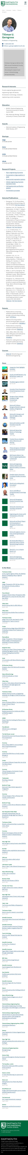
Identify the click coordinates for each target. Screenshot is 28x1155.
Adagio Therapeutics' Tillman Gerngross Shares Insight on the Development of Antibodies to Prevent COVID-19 (12, 640)
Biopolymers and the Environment (11, 1106)
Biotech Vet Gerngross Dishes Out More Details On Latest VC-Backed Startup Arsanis (12, 834)
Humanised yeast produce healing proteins (13, 990)
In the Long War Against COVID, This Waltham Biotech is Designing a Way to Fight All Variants (14, 575)
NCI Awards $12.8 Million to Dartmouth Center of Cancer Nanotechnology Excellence (17, 542)
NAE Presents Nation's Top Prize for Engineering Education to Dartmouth (18, 457)
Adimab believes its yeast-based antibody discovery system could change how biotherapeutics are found (12, 1016)
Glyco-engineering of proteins (14, 172)
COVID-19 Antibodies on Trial (9, 676)
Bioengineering (6, 1050)
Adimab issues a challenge (9, 728)
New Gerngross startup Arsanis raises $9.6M (13, 843)
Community (8, 10)
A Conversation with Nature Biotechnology (13, 660)
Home (3, 10)
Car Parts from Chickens (8, 944)
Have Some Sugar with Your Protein (11, 983)
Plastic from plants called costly (10, 859)
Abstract (9, 227)
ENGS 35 (8, 354)
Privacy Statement (10, 1143)
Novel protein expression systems (15, 179)
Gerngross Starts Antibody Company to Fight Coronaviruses (16, 398)
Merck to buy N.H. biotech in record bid (12, 912)
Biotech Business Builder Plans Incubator (12, 612)
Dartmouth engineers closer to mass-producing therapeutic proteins (17, 533)
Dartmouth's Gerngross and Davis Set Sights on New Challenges (17, 416)
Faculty (14, 10)
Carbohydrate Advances (8, 1025)
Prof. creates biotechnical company (11, 1099)
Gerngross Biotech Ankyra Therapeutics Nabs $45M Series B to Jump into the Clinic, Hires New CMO (13, 596)
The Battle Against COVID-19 (17, 382)
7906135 (19, 329)
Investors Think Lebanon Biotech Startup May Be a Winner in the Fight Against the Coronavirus (13, 684)
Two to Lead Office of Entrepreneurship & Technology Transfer (18, 492)
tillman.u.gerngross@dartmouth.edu (13, 46)
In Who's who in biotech (8, 873)
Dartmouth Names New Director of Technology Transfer (16, 432)
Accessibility (16, 1143)
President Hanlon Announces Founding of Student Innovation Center (18, 476)
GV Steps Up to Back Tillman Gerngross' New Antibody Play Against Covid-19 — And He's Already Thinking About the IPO (13, 651)
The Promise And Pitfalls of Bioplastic (11, 905)
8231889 (21, 323)
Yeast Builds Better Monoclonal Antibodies (13, 919)
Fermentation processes (13, 190)
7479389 (8, 337)
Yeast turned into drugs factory (10, 960)
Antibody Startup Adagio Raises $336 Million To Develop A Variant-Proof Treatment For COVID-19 (13, 630)
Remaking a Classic (7, 780)
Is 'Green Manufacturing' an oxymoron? (12, 1074)
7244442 (19, 343)
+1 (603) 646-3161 (8, 44)
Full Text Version (20, 205)
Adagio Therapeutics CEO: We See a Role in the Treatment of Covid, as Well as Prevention (13, 586)
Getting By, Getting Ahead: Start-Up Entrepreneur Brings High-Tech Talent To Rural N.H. (12, 815)
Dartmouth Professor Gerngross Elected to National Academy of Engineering (17, 407)
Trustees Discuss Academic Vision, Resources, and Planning (17, 441)
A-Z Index (3, 1143)
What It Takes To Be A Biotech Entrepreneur (13, 866)
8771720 (12, 317)
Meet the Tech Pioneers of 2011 (10, 880)
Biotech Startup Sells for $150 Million (11, 605)
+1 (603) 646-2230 (6, 1132)
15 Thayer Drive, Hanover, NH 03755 (10, 1130)
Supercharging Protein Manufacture (11, 967)
